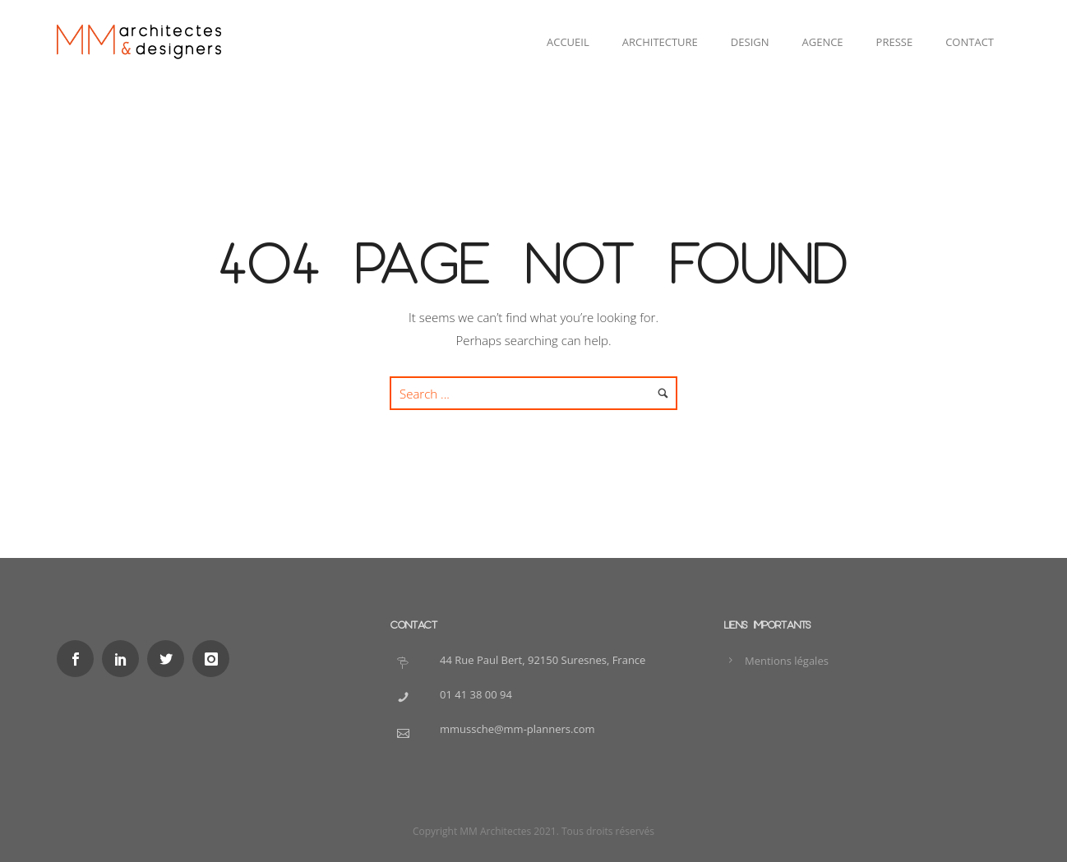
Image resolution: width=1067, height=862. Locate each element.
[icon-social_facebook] (79, 658)
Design (750, 42)
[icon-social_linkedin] (124, 658)
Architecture (660, 42)
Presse (894, 42)
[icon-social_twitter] (169, 658)
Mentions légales (787, 660)
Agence (822, 42)
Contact (969, 42)
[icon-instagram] (215, 658)
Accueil (568, 42)
